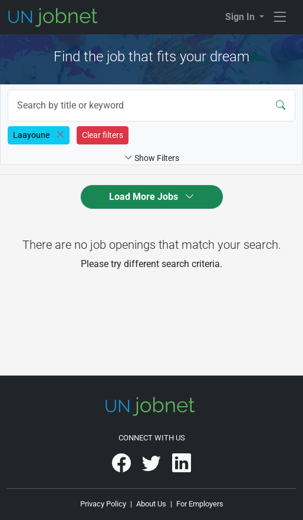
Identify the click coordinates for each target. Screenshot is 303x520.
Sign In (241, 16)
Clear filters (102, 135)
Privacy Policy (103, 503)
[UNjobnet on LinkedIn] (181, 467)
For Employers (199, 503)
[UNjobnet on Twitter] (152, 467)
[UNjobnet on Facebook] (122, 467)
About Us (151, 503)
